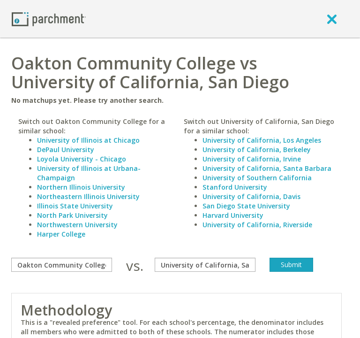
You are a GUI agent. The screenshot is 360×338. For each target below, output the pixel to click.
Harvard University (232, 215)
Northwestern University (77, 224)
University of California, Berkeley (256, 149)
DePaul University (65, 149)
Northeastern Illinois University (88, 196)
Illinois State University (75, 205)
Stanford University (234, 187)
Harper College (61, 234)
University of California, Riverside (257, 224)
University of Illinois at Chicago (88, 140)
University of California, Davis (251, 196)
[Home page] (49, 18)
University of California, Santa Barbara (266, 168)
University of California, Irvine (251, 158)
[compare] (61, 265)
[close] (331, 18)
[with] (205, 265)
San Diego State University (246, 205)
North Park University (72, 215)
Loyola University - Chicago (81, 158)
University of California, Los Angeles (261, 140)
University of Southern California (257, 177)
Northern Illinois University (81, 187)
